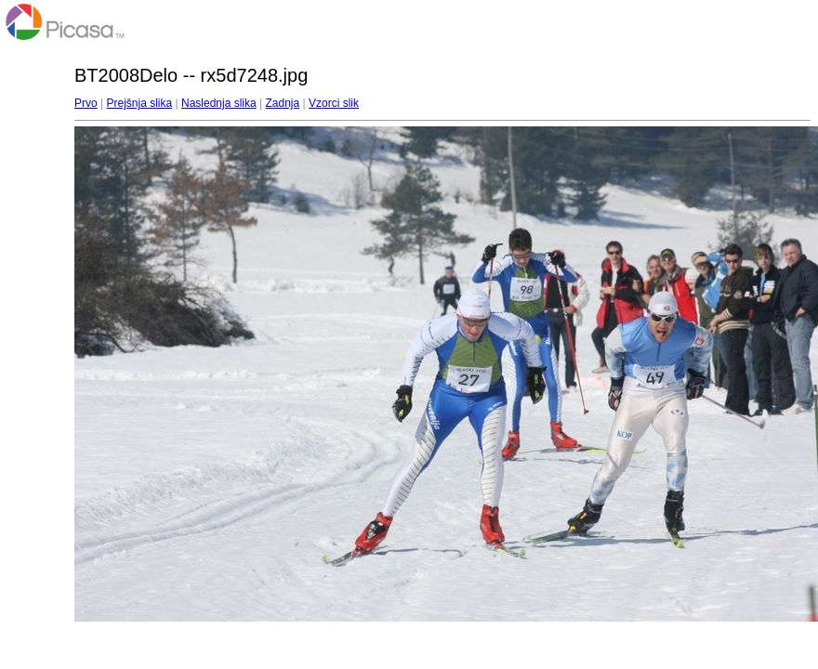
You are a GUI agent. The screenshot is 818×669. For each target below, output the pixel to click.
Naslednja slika (219, 103)
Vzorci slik (334, 103)
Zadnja (283, 103)
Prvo (86, 103)
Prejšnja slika (139, 103)
